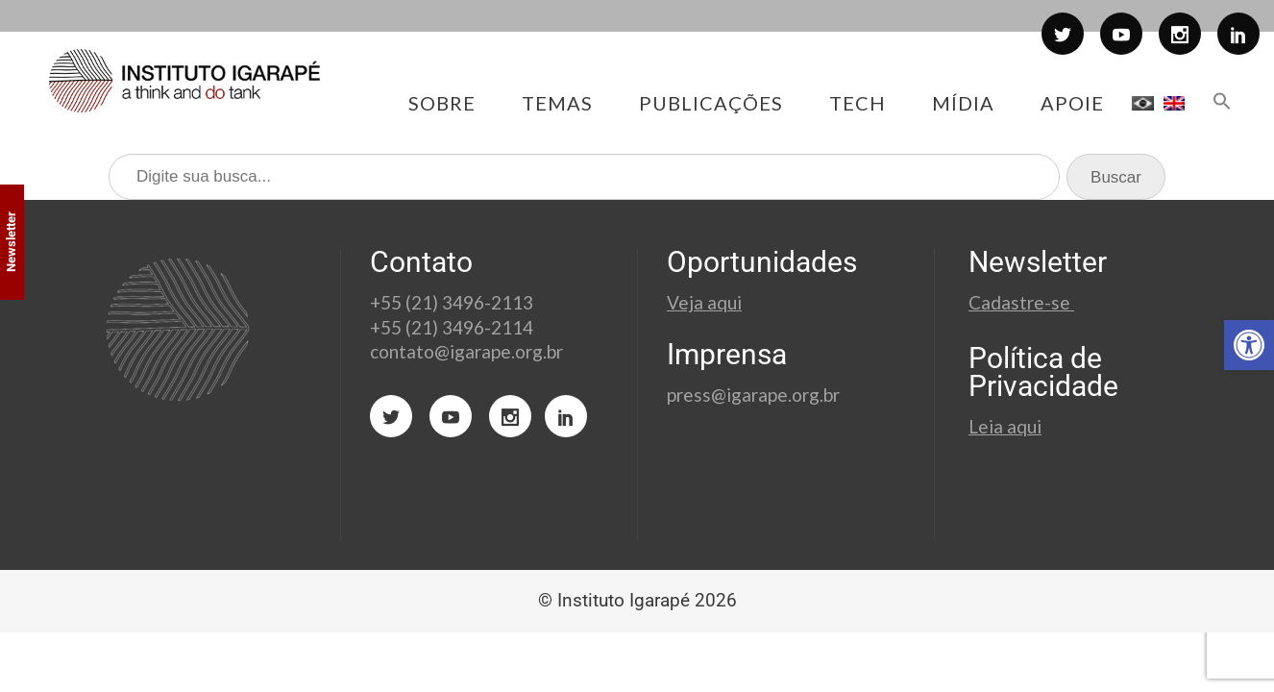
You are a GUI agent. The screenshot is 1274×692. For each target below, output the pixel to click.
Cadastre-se (1021, 302)
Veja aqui (704, 302)
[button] (1249, 345)
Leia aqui (1004, 426)
